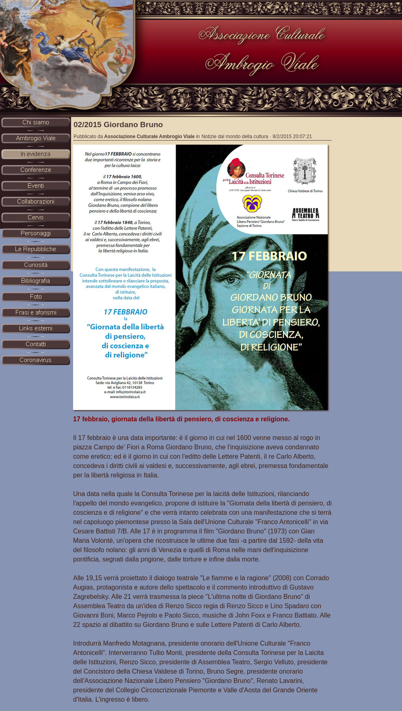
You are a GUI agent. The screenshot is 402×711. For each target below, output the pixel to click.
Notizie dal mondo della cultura (234, 136)
